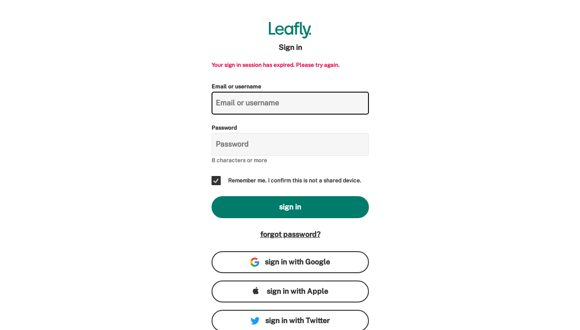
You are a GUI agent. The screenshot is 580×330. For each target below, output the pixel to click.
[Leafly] (290, 30)
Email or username (236, 86)
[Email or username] (290, 103)
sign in (290, 207)
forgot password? (290, 234)
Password (224, 128)
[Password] (290, 144)
